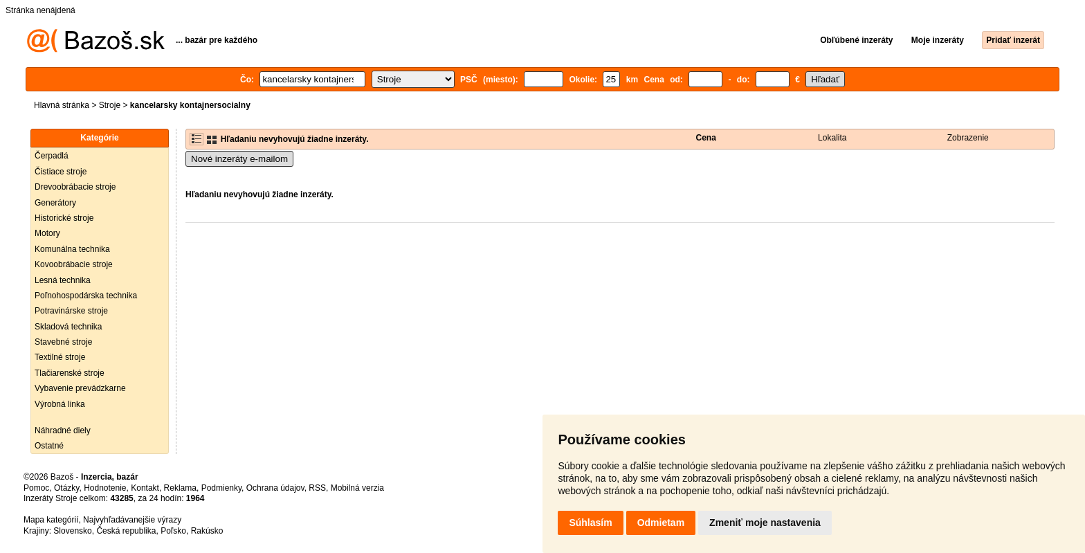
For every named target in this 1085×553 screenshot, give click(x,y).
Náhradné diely (63, 430)
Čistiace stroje (60, 171)
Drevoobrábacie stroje (75, 187)
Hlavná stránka (61, 105)
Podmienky (221, 488)
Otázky (66, 488)
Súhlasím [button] (590, 522)
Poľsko (173, 531)
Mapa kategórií (51, 520)
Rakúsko (207, 531)
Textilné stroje (60, 357)
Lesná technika (63, 280)
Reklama (180, 488)
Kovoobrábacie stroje (74, 264)
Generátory (55, 203)
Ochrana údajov (275, 488)
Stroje (109, 105)
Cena (706, 138)
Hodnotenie (105, 488)
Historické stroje (64, 218)
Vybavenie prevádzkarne (80, 388)
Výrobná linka (60, 404)
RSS (317, 488)
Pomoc (36, 488)
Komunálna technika (72, 249)
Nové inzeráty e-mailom (239, 159)
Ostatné (49, 446)
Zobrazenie (968, 138)
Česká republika (126, 531)
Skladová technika (68, 327)
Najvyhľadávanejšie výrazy (132, 520)
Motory (47, 233)
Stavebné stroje (63, 342)
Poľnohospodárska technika (86, 295)
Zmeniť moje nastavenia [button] (765, 522)
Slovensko (72, 531)
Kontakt (145, 488)
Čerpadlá (52, 156)
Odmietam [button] (660, 522)
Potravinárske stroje (71, 311)
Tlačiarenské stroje (69, 373)
